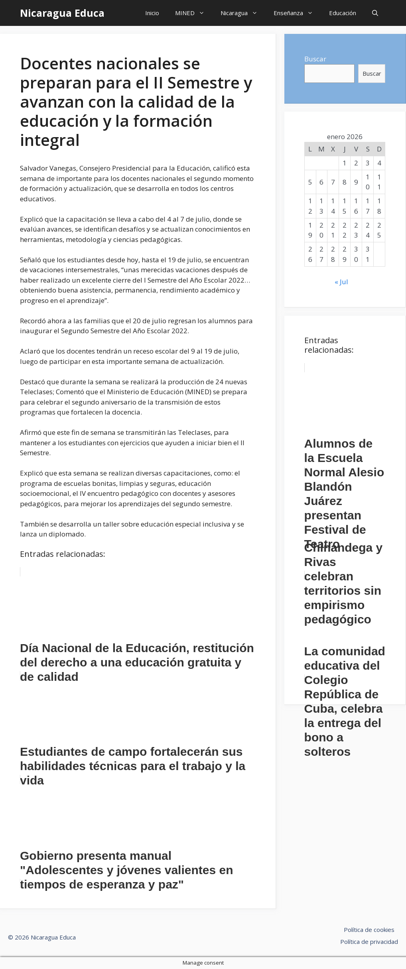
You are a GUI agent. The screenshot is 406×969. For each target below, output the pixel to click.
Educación (342, 13)
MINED (194, 13)
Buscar (315, 58)
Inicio (152, 13)
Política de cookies (369, 930)
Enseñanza (297, 13)
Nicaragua (243, 13)
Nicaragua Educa (62, 13)
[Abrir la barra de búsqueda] (375, 13)
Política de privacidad (369, 941)
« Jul (341, 281)
